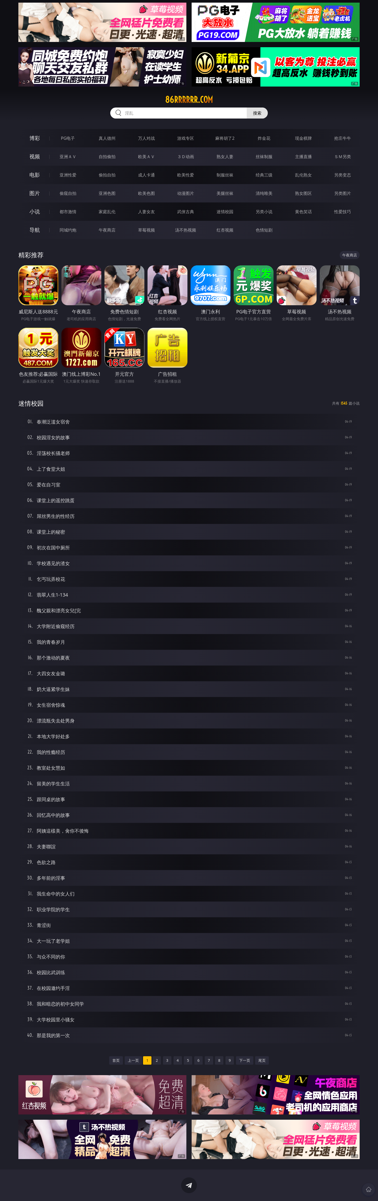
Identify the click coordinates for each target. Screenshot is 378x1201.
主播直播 (303, 156)
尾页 (262, 1060)
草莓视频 (146, 230)
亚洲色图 (107, 193)
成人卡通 (146, 175)
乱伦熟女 (303, 175)
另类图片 (342, 193)
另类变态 (342, 175)
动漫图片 (185, 193)
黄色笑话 (303, 212)
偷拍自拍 (107, 175)
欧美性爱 (185, 175)
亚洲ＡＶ (68, 156)
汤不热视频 (185, 230)
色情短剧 (264, 230)
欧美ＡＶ (146, 156)
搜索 (257, 113)
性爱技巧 (342, 212)
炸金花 (264, 138)
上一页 (133, 1060)
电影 (34, 174)
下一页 (244, 1060)
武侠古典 (185, 212)
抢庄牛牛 (342, 138)
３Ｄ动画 (185, 156)
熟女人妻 (225, 156)
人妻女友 (146, 212)
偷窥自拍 (68, 193)
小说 (34, 211)
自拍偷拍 (107, 156)
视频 (34, 156)
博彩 (34, 138)
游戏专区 (185, 138)
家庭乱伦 (107, 212)
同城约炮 (68, 230)
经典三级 (264, 175)
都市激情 (68, 212)
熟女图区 (303, 193)
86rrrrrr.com (189, 99)
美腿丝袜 (225, 193)
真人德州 (107, 138)
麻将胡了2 (224, 138)
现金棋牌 (303, 138)
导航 (34, 229)
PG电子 (68, 138)
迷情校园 (225, 212)
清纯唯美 (264, 193)
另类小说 (264, 212)
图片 (34, 193)
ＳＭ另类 (342, 156)
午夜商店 (107, 230)
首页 (116, 1060)
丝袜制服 (264, 156)
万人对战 (146, 138)
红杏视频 (225, 230)
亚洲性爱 (68, 175)
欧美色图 (146, 193)
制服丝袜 (225, 175)
